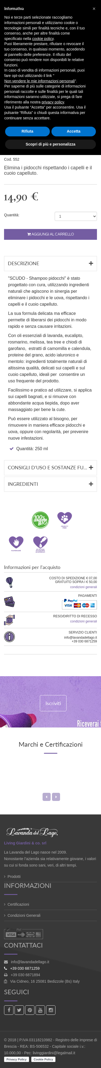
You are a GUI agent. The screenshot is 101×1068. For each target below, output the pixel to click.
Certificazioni (18, 904)
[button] (94, 8)
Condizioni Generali (24, 915)
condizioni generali (83, 587)
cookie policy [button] (43, 38)
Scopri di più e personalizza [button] (50, 144)
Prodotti (14, 876)
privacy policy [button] (53, 102)
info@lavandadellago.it (30, 962)
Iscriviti (53, 703)
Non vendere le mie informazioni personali (39, 81)
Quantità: (11, 215)
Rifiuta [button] (27, 131)
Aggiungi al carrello (50, 234)
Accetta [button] (74, 131)
